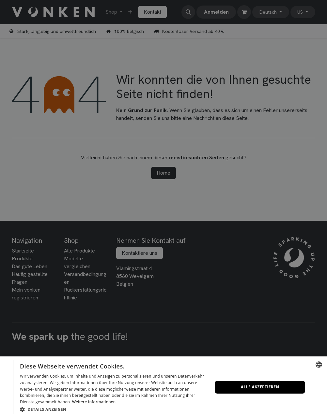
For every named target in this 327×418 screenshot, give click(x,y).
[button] (113, 409)
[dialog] (163, 387)
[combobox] (319, 364)
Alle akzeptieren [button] (260, 387)
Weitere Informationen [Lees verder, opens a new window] (94, 402)
